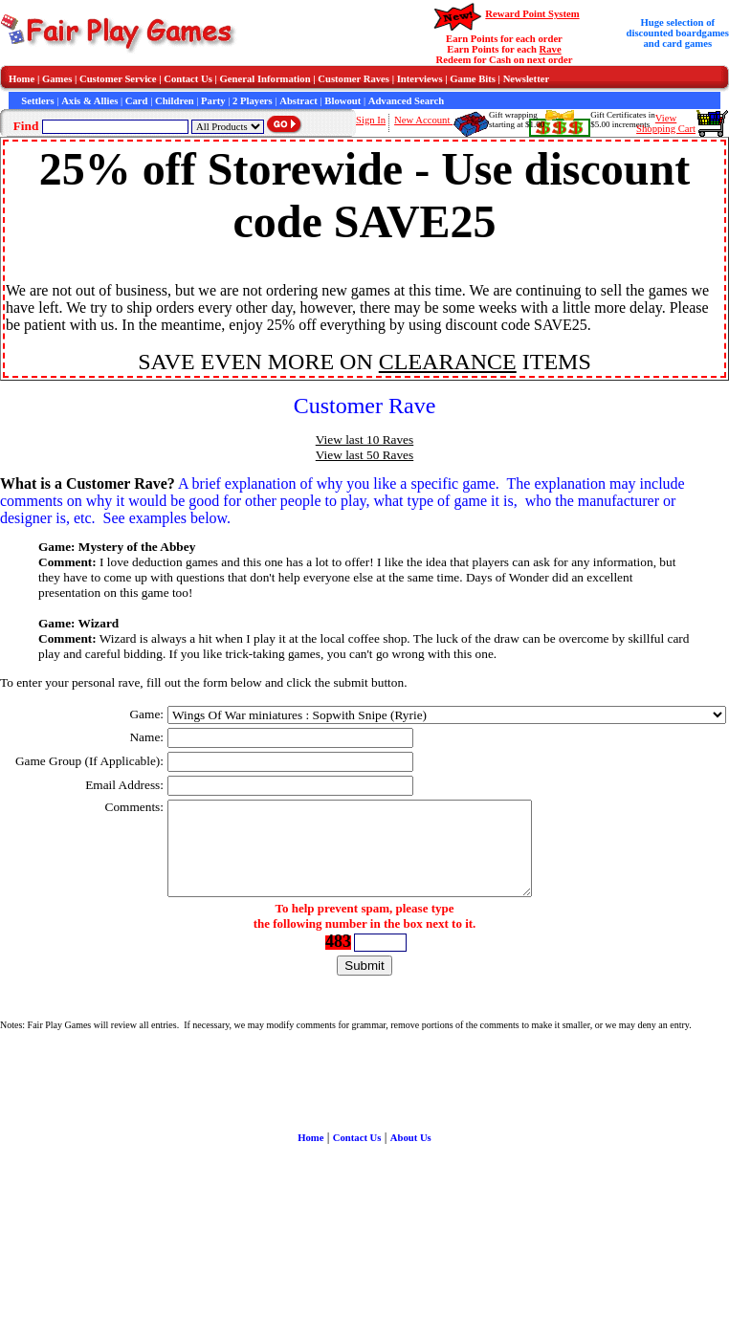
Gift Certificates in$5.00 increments (622, 119)
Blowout (342, 101)
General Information (265, 79)
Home (21, 79)
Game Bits (473, 79)
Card (136, 101)
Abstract (298, 101)
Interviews (420, 79)
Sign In (371, 120)
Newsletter (526, 79)
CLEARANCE (448, 361)
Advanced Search (406, 101)
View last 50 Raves (364, 455)
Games (57, 79)
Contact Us (188, 79)
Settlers (37, 101)
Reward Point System (532, 14)
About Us (410, 1137)
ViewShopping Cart (666, 123)
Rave (551, 49)
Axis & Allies (89, 101)
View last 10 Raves (364, 439)
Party (213, 101)
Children (174, 101)
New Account (423, 120)
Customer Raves (353, 79)
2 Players (252, 101)
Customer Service (118, 79)
